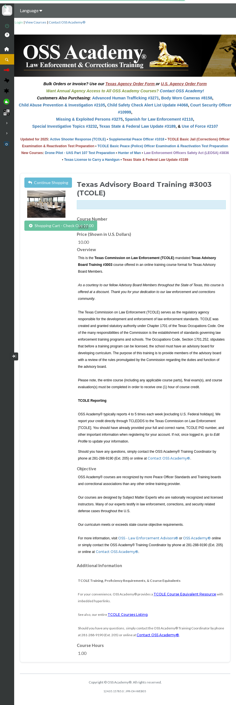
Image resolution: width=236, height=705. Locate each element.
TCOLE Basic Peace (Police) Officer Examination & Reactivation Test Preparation (162, 146)
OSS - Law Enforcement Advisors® (147, 538)
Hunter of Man (129, 153)
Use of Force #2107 (200, 126)
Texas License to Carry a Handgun (92, 160)
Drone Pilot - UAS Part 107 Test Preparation (80, 153)
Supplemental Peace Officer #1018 (136, 139)
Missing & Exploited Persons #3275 (89, 119)
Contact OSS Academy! (182, 91)
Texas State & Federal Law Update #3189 (137, 126)
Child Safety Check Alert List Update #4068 (147, 105)
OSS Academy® (197, 538)
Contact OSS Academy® (67, 22)
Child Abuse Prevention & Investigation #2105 (62, 105)
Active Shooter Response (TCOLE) (78, 139)
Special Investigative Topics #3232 (64, 126)
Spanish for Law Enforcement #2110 (159, 119)
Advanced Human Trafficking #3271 (125, 98)
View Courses (35, 22)
